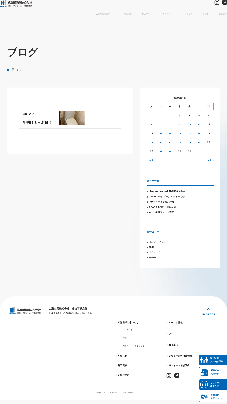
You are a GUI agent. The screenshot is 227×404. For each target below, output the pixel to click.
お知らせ (109, 20)
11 (199, 124)
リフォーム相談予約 (180, 369)
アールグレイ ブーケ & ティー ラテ (169, 197)
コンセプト (128, 332)
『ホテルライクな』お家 (163, 203)
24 (189, 142)
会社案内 (211, 20)
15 (170, 133)
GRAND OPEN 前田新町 (164, 208)
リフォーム (155, 255)
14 (160, 133)
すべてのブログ (158, 244)
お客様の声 (149, 20)
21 (160, 142)
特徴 (125, 341)
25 (199, 142)
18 (199, 133)
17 (189, 133)
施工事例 (129, 20)
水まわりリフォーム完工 (163, 214)
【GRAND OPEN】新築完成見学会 (169, 191)
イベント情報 (172, 20)
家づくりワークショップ (135, 349)
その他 (153, 259)
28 (160, 151)
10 (189, 124)
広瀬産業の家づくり (84, 20)
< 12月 (151, 160)
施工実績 (123, 369)
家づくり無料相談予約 (182, 359)
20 (151, 142)
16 (180, 133)
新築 (151, 250)
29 (170, 151)
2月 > (210, 160)
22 (170, 142)
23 (180, 142)
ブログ (192, 20)
